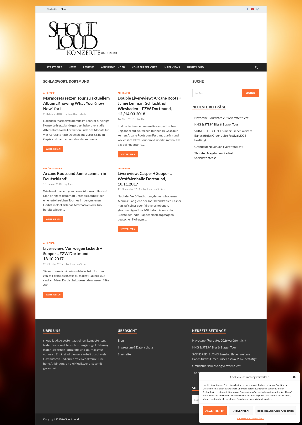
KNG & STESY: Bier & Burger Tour (216, 124)
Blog (63, 9)
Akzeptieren (214, 410)
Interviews (172, 67)
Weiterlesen (51, 148)
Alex (143, 119)
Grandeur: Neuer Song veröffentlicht (218, 146)
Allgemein (49, 93)
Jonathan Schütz (77, 114)
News (72, 67)
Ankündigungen (113, 67)
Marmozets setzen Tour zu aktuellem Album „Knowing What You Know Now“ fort (76, 103)
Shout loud (195, 67)
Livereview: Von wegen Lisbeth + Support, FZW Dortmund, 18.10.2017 (72, 253)
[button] (294, 377)
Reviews (88, 67)
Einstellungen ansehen (275, 410)
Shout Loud (72, 419)
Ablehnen (241, 410)
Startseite (52, 9)
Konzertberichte (144, 67)
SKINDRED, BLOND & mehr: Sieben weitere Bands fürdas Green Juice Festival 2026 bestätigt (223, 135)
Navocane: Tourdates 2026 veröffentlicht (221, 118)
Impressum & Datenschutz (250, 418)
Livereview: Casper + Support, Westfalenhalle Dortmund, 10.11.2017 (145, 178)
